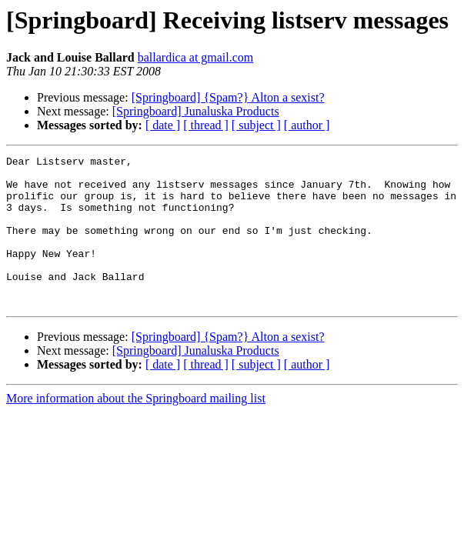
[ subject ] (256, 125)
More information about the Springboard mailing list (135, 428)
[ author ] (307, 125)
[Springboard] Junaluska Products (195, 111)
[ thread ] (206, 125)
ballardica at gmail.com (196, 57)
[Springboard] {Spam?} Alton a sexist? (228, 97)
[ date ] (162, 125)
